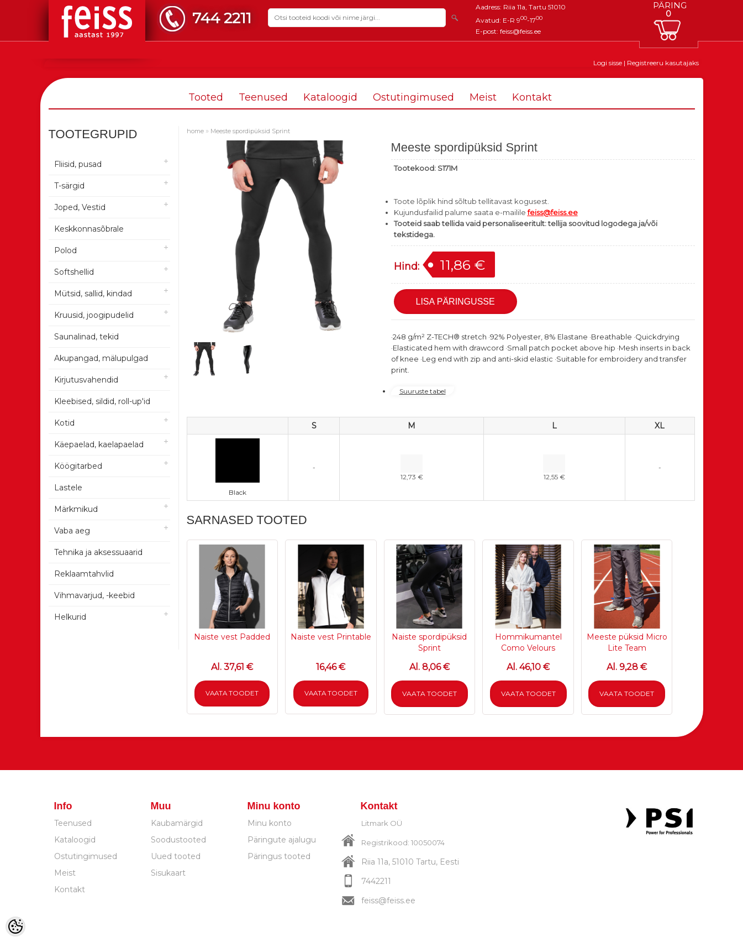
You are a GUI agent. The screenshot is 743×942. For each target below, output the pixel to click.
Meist (483, 97)
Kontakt (532, 97)
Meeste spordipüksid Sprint (250, 131)
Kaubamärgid (177, 823)
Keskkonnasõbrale (89, 229)
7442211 (376, 881)
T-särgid (69, 186)
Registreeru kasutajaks (663, 63)
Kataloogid (330, 97)
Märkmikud (76, 509)
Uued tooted (176, 856)
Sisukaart (168, 873)
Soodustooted (178, 840)
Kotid (64, 423)
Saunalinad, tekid (86, 337)
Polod (65, 250)
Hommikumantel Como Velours (528, 642)
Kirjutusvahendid (86, 380)
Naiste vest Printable (331, 637)
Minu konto (269, 823)
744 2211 (221, 18)
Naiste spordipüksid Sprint (429, 642)
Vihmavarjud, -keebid (94, 595)
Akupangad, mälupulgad (101, 358)
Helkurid (70, 617)
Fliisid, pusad (78, 164)
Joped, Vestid (80, 207)
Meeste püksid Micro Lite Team (627, 642)
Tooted (205, 97)
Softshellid (74, 272)
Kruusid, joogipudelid (94, 315)
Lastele (68, 488)
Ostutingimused (413, 97)
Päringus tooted (278, 856)
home (195, 131)
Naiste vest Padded (232, 637)
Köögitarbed (78, 466)
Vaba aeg (72, 531)
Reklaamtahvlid (84, 574)
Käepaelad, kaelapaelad (99, 444)
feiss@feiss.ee (520, 31)
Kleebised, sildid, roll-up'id (102, 401)
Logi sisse (607, 63)
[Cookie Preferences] (15, 926)
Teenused (263, 97)
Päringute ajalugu (281, 840)
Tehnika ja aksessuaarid (98, 552)
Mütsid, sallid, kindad (93, 294)
